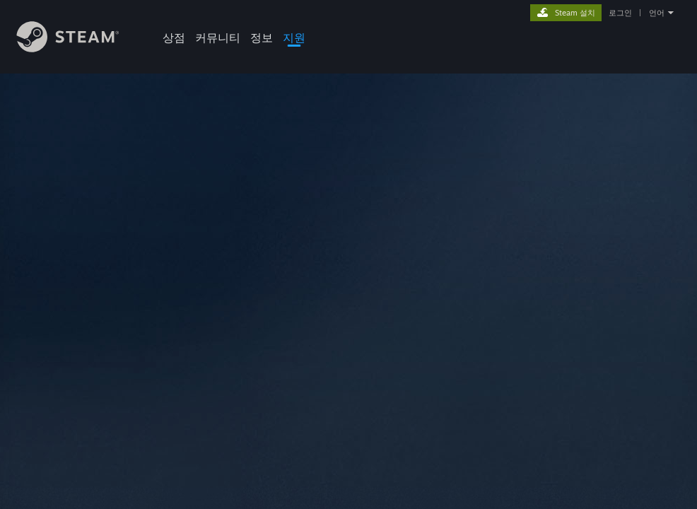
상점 (174, 37)
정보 (261, 37)
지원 (294, 37)
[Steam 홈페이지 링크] (78, 48)
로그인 (620, 13)
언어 (656, 13)
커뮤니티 (217, 37)
